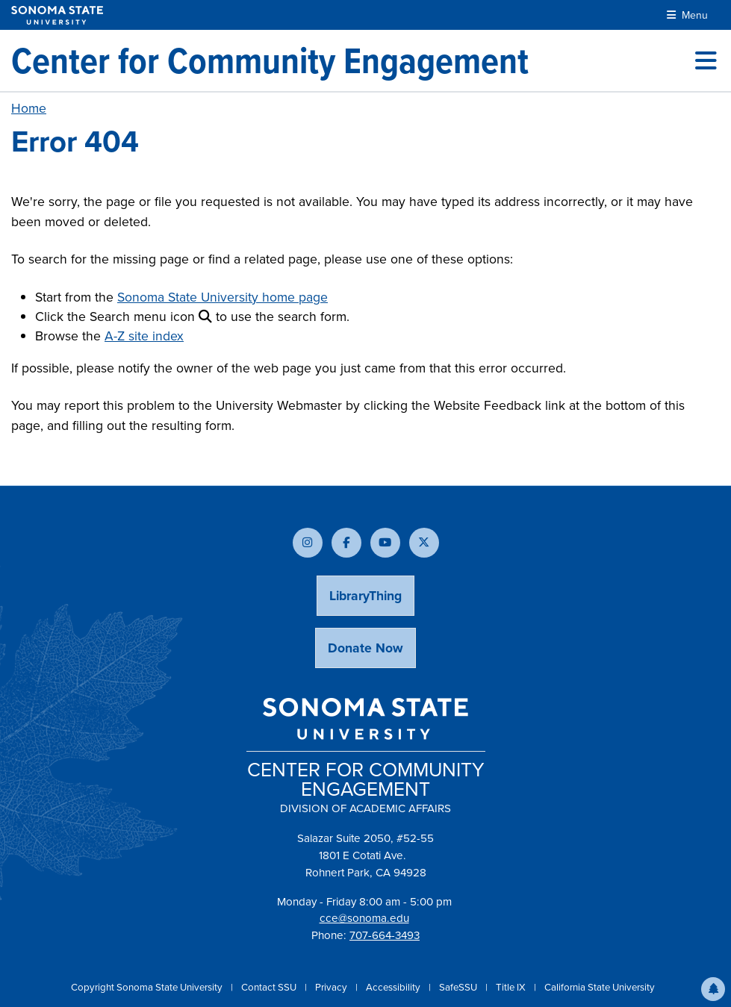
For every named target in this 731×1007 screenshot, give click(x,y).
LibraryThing (365, 595)
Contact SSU (270, 987)
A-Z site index (144, 336)
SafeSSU (459, 987)
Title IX (512, 987)
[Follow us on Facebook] (346, 543)
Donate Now (365, 648)
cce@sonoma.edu (364, 918)
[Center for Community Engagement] (270, 60)
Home (28, 108)
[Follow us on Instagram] (308, 543)
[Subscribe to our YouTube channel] (385, 543)
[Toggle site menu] (706, 60)
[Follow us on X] (424, 543)
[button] (713, 989)
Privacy (332, 987)
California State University (599, 987)
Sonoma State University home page (222, 297)
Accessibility (394, 987)
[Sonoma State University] (57, 15)
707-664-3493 (384, 935)
